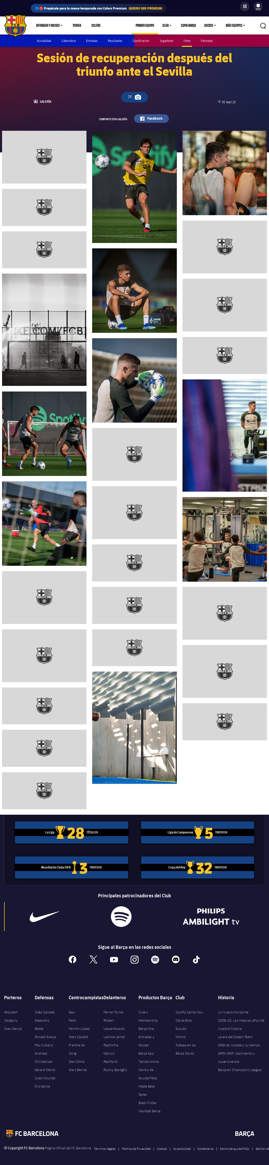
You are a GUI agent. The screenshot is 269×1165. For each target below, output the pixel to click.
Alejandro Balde (42, 1023)
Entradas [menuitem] (92, 40)
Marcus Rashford (110, 1056)
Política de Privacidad (136, 1147)
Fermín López (79, 1027)
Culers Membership (148, 1015)
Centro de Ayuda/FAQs (147, 1073)
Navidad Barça (149, 1110)
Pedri (73, 1019)
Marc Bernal (78, 1069)
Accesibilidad (182, 1147)
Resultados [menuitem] (115, 40)
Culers (95, 25)
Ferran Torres (113, 1011)
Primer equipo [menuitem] (145, 25)
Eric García (42, 1085)
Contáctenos (205, 1147)
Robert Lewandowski (114, 1023)
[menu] (258, 6)
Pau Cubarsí (44, 1044)
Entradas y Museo (146, 1040)
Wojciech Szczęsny (11, 1015)
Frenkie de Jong (77, 1048)
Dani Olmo (77, 1060)
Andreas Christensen (44, 1056)
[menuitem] (258, 5)
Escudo (181, 1027)
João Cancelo (45, 1011)
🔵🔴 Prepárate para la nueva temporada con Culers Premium (98, 8)
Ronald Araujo (45, 1036)
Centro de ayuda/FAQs (234, 1147)
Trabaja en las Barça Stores (186, 1048)
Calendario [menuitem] (69, 40)
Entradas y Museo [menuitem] (48, 25)
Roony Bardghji (115, 1069)
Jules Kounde (45, 1077)
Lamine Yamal (114, 1036)
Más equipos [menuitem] (234, 25)
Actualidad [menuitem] (44, 40)
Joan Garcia (13, 1027)
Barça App (146, 1052)
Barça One (146, 1027)
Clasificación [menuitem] (141, 40)
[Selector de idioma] (244, 6)
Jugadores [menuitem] (166, 40)
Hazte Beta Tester (146, 1089)
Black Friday (147, 1102)
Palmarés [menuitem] (207, 40)
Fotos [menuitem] (187, 40)
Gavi (72, 1011)
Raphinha (110, 1044)
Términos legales (105, 1147)
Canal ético (184, 1019)
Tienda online (148, 1060)
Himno (181, 1036)
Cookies (162, 1147)
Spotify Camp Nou (189, 1011)
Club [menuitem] (165, 25)
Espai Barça (188, 25)
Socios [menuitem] (208, 25)
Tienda (77, 25)
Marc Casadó (78, 1036)
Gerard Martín (45, 1069)
